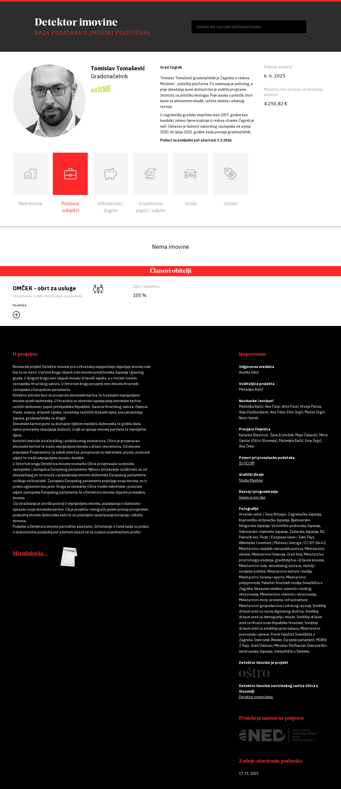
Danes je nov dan (252, 497)
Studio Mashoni (251, 480)
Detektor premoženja (256, 697)
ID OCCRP (247, 463)
